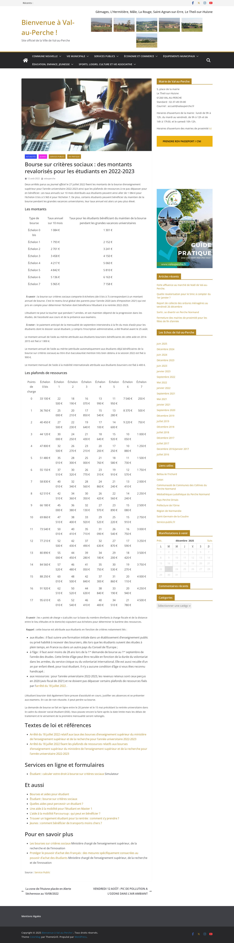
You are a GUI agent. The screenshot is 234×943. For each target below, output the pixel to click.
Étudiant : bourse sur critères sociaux (53, 799)
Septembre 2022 (166, 376)
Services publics (104, 56)
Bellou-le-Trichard (167, 474)
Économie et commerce (139, 56)
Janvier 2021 (163, 404)
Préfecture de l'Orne (168, 505)
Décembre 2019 (165, 415)
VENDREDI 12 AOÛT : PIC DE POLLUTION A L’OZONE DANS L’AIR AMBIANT (122, 891)
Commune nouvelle (45, 56)
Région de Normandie (169, 510)
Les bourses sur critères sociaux (50, 843)
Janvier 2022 (163, 388)
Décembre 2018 (166, 426)
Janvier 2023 (163, 371)
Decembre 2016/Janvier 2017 (173, 449)
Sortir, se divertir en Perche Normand (178, 312)
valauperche (49, 178)
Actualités (31, 156)
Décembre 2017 (165, 437)
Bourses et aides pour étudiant (49, 794)
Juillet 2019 (163, 421)
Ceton (160, 479)
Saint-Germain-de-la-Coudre (173, 516)
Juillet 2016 (163, 454)
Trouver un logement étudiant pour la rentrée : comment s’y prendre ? (74, 818)
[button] (59, 56)
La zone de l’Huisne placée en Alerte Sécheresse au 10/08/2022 (46, 891)
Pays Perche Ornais (167, 499)
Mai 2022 (162, 382)
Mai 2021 (162, 399)
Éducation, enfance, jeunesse (51, 64)
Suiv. (210, 540)
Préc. (159, 540)
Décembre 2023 (165, 360)
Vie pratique (74, 156)
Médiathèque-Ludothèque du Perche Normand (183, 494)
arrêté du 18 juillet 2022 (51, 686)
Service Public (42, 872)
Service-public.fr (166, 522)
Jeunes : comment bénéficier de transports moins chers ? (66, 823)
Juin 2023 (162, 365)
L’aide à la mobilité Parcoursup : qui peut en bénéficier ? (65, 813)
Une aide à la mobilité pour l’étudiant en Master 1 (61, 808)
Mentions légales (31, 916)
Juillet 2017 (163, 443)
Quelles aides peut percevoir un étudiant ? (56, 804)
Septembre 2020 (166, 410)
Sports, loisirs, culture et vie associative (105, 64)
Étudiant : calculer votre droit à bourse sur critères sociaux (67, 774)
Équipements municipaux (179, 56)
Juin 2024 (162, 354)
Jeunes (43, 156)
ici (210, 128)
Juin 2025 (162, 343)
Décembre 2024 (165, 349)
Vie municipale (76, 56)
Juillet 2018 (163, 432)
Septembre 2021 (166, 393)
